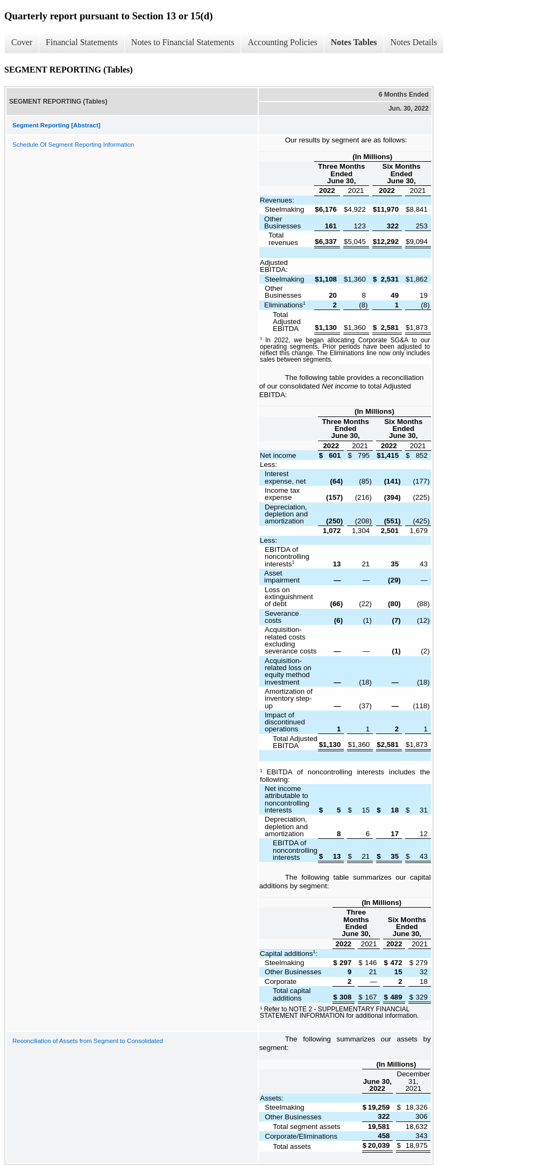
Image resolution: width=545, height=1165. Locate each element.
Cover (21, 42)
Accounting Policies (282, 42)
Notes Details (414, 42)
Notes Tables (354, 42)
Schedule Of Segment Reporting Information (73, 144)
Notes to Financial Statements (183, 42)
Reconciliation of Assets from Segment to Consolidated (87, 1041)
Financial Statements (82, 42)
